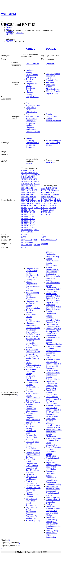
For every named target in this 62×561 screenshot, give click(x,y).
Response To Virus (33, 488)
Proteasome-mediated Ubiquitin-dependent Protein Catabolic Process (33, 127)
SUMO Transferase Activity (30, 426)
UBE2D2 (45, 205)
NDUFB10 (51, 197)
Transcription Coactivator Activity (31, 371)
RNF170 (24, 201)
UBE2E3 (44, 210)
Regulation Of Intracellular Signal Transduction (53, 464)
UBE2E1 (52, 208)
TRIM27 (31, 212)
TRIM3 (31, 214)
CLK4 (56, 190)
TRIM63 (31, 225)
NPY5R (44, 199)
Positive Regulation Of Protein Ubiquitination (53, 401)
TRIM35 (24, 219)
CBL (36, 173)
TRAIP (30, 208)
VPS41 (24, 232)
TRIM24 (24, 212)
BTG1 (43, 190)
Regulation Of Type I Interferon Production (32, 470)
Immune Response (33, 450)
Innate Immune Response (32, 383)
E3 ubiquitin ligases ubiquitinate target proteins (54, 142)
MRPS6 (50, 194)
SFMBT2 (49, 201)
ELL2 (43, 192)
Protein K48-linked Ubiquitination (53, 290)
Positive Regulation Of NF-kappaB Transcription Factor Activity (53, 367)
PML (28, 186)
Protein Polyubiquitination (33, 104)
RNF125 (31, 192)
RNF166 (24, 199)
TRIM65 (24, 227)
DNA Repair (31, 108)
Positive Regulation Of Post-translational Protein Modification (53, 451)
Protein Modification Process (31, 297)
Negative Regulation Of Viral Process (31, 516)
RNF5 (29, 205)
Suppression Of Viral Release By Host (32, 358)
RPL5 (43, 201)
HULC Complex (32, 64)
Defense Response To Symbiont (33, 399)
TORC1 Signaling (53, 497)
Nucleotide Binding (30, 71)
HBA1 (53, 192)
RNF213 (24, 203)
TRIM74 (24, 230)
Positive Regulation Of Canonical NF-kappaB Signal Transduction (53, 332)
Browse (9, 27)
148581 (24, 234)
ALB (43, 188)
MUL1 (36, 181)
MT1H (44, 197)
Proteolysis (30, 354)
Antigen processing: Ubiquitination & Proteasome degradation (32, 142)
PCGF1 (24, 184)
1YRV (23, 247)
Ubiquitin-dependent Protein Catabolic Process (33, 325)
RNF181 (51, 48)
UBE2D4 (45, 208)
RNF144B (25, 197)
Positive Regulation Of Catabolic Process (33, 483)
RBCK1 (33, 186)
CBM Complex (52, 397)
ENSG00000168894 (49, 240)
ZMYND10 (45, 214)
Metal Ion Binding (53, 89)
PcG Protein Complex (30, 491)
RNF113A (25, 190)
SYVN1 (24, 208)
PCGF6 (37, 184)
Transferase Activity (30, 80)
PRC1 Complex (32, 466)
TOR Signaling (52, 530)
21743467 (50, 162)
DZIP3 (37, 175)
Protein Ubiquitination (31, 111)
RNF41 (24, 205)
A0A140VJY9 (26, 245)
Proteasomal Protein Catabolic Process (33, 393)
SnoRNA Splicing (33, 520)
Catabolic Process (33, 367)
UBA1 (30, 230)
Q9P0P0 (44, 244)
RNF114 (24, 192)
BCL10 (48, 188)
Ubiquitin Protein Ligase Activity (53, 92)
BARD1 (33, 170)
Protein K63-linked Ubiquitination (53, 360)
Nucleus (49, 504)
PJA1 (23, 186)
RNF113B (33, 190)
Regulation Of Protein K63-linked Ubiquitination (53, 508)
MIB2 (34, 179)
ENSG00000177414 (29, 240)
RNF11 (30, 188)
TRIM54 (24, 225)
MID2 (23, 181)
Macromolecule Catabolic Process (33, 351)
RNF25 (31, 203)
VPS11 (36, 230)
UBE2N (52, 210)
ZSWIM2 (30, 232)
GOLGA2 (25, 177)
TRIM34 (31, 216)
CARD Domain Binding (52, 514)
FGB (48, 192)
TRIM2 (24, 210)
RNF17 (31, 199)
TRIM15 (37, 208)
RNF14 (31, 194)
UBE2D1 (55, 203)
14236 (43, 237)
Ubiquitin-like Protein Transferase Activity (31, 86)
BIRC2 (54, 188)
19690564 (19, 33)
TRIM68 (31, 227)
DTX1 (31, 175)
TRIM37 (31, 219)
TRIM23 (30, 210)
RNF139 (24, 194)
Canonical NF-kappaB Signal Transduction (52, 480)
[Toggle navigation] (2, 21)
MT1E (56, 194)
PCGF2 (30, 184)
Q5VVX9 (36, 245)
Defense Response (33, 453)
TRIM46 (31, 221)
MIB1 (29, 179)
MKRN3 (29, 181)
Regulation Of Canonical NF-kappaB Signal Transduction (52, 384)
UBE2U (31, 48)
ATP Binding (31, 77)
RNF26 (37, 203)
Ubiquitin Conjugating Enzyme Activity (32, 94)
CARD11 (50, 190)
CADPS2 (30, 173)
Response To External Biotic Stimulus (32, 437)
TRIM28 (24, 214)
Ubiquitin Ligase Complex (32, 495)
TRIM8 (44, 203)
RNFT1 (35, 205)
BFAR (23, 173)
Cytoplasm (50, 64)
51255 (43, 234)
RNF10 (24, 188)
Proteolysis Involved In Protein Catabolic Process (33, 344)
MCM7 (44, 194)
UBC (50, 203)
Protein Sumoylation (31, 447)
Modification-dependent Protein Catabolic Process (33, 332)
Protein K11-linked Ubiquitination (53, 406)
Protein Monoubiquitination (54, 343)
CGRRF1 (24, 175)
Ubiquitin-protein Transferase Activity (53, 76)
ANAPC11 (25, 170)
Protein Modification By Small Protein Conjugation (32, 117)
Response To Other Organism (32, 410)
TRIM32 (24, 216)
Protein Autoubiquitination (53, 120)
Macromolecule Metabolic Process (33, 337)
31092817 (30, 163)
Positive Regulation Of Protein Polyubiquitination (53, 348)
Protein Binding (32, 75)
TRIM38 (24, 221)
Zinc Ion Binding (52, 82)
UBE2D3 (52, 205)
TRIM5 (31, 223)
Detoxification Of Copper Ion (53, 501)
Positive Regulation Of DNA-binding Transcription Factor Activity (53, 413)
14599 (23, 237)
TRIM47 (24, 223)
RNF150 (33, 197)
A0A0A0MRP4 (27, 242)
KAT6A (32, 177)
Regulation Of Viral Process (31, 478)
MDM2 (24, 179)
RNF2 (37, 201)
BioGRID (9, 41)
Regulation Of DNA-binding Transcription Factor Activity (52, 520)
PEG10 (50, 199)
